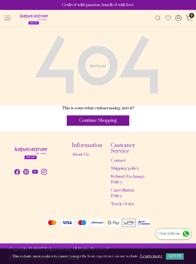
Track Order (122, 204)
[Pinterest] (26, 172)
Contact (118, 160)
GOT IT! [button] (174, 256)
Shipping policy (125, 168)
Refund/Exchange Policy (127, 179)
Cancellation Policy (122, 193)
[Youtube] (35, 172)
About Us (80, 154)
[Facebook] (17, 172)
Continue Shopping (98, 120)
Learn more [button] (151, 256)
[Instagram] (44, 172)
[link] (158, 18)
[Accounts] (178, 18)
